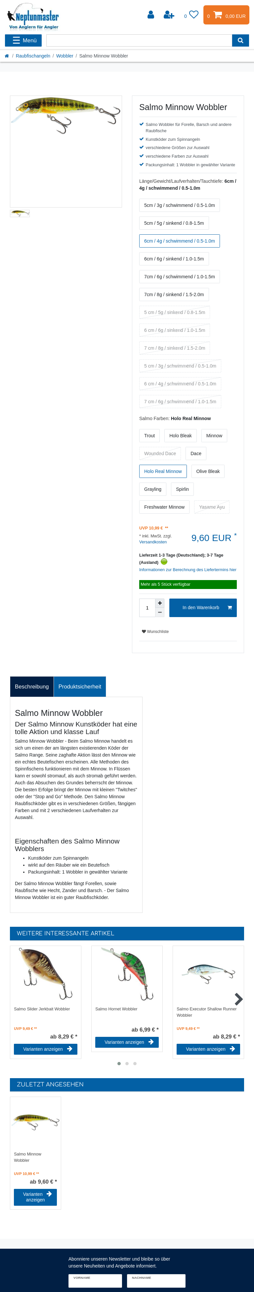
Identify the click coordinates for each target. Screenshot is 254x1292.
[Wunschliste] (191, 14)
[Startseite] (7, 56)
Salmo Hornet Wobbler (116, 1009)
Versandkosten (153, 542)
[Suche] (240, 40)
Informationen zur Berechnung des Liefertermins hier (187, 570)
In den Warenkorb (207, 608)
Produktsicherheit (80, 687)
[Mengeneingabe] (147, 608)
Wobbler (64, 56)
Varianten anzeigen (47, 1049)
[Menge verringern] (159, 612)
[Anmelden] (151, 14)
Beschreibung (32, 687)
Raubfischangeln (33, 56)
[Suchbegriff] (139, 40)
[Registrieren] (169, 14)
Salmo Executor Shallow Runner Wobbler (206, 1012)
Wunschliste (155, 631)
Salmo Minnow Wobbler (27, 1157)
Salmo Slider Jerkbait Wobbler (42, 1009)
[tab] (32, 686)
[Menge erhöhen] (159, 603)
